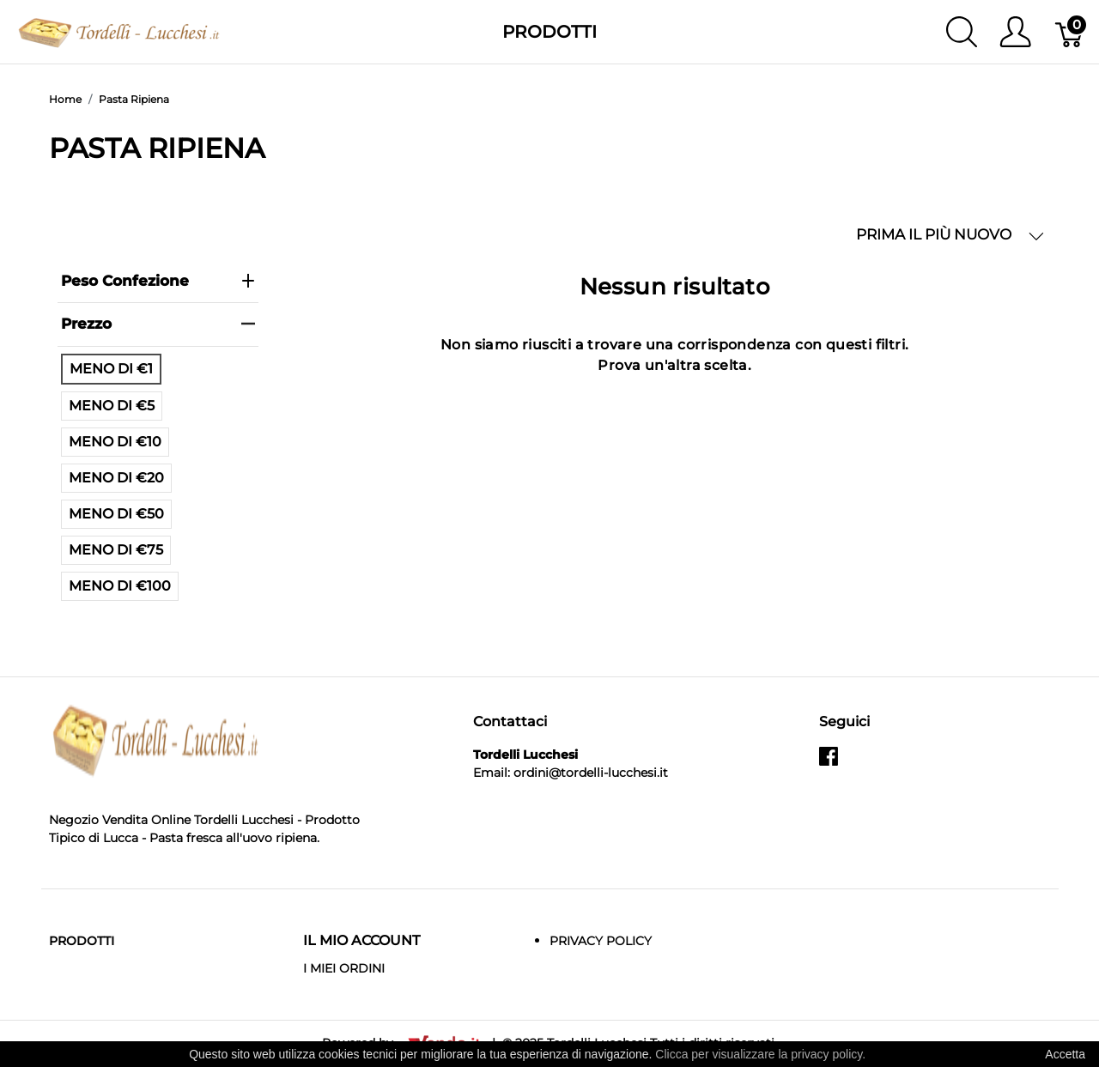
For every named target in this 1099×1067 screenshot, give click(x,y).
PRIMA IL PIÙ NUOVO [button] (950, 235)
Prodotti (549, 31)
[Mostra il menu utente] (1015, 31)
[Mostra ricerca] (961, 31)
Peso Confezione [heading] (158, 280)
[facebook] (828, 763)
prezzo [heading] (158, 323)
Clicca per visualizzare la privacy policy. (760, 1054)
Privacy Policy (601, 941)
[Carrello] (1070, 31)
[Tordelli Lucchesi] (119, 30)
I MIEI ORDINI (344, 968)
